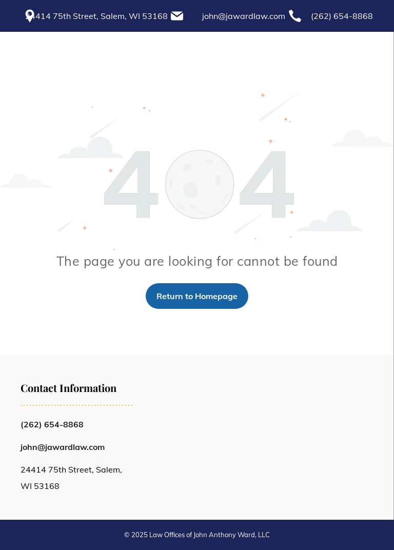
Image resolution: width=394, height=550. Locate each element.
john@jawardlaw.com (243, 16)
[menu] (371, 44)
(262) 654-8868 (342, 16)
